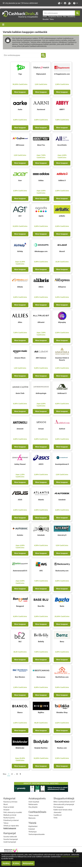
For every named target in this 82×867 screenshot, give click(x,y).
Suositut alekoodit (10, 837)
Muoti (5, 804)
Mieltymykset (28, 863)
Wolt (64, 16)
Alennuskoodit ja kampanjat (64, 804)
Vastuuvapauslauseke (36, 834)
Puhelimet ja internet (11, 820)
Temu (52, 19)
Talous (5, 823)
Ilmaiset (6, 810)
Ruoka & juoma (9, 818)
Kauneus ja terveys (10, 802)
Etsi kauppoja (58, 807)
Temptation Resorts (55, 16)
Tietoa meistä (33, 815)
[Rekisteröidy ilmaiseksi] (70, 3)
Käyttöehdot (32, 826)
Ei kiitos (16, 863)
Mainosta (31, 818)
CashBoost (58, 815)
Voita (55, 818)
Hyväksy (6, 863)
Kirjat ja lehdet (8, 807)
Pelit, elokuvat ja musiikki (12, 812)
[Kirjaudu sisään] (65, 3)
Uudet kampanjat (9, 842)
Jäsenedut (57, 812)
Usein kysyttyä (33, 802)
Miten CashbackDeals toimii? (64, 802)
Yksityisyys (32, 832)
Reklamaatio (33, 804)
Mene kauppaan (20, 92)
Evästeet (31, 829)
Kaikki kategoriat (9, 828)
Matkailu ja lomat (9, 815)
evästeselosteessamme (70, 857)
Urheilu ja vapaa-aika (11, 826)
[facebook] (74, 851)
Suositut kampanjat (10, 839)
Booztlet (46, 19)
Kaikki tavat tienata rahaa (63, 810)
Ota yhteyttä (32, 807)
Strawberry (71, 16)
